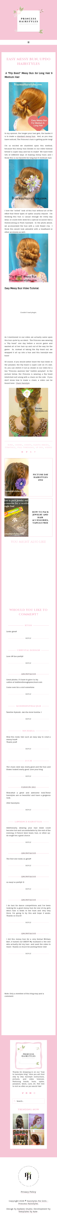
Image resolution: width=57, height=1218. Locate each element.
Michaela (28, 730)
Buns (10, 445)
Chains (18, 445)
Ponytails (10, 447)
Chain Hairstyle (23, 383)
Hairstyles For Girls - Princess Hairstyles (33, 1202)
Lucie (28, 760)
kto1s (28, 625)
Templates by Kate (28, 1211)
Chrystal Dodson (28, 650)
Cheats (27, 445)
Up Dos (39, 447)
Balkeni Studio (25, 1209)
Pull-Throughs (25, 447)
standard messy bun (26, 136)
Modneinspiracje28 (28, 706)
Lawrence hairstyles (28, 821)
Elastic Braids (41, 445)
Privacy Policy (28, 1192)
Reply (28, 638)
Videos (48, 447)
